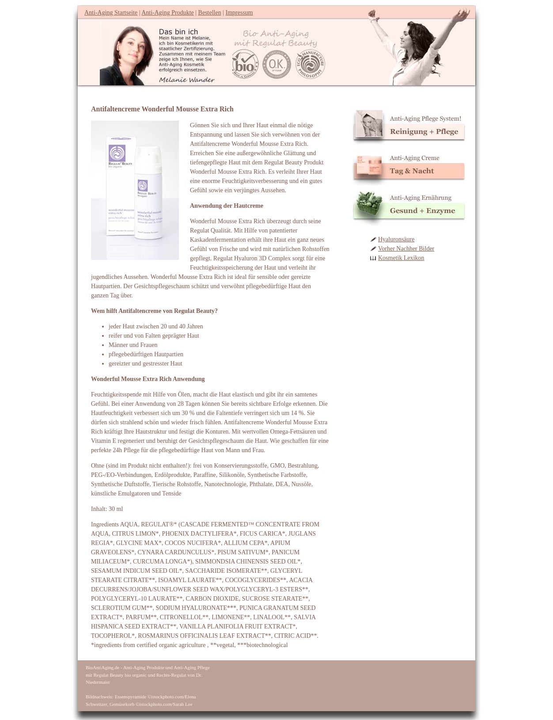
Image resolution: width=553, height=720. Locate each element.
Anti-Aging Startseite (110, 12)
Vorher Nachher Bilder (406, 248)
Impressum (239, 12)
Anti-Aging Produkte (167, 12)
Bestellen (209, 12)
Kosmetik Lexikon (401, 258)
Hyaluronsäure (396, 239)
